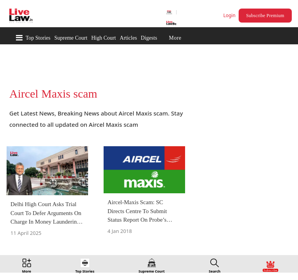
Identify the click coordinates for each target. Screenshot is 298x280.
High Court (103, 38)
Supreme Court (70, 38)
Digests (149, 38)
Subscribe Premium (266, 15)
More (175, 38)
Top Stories (38, 38)
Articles (128, 38)
